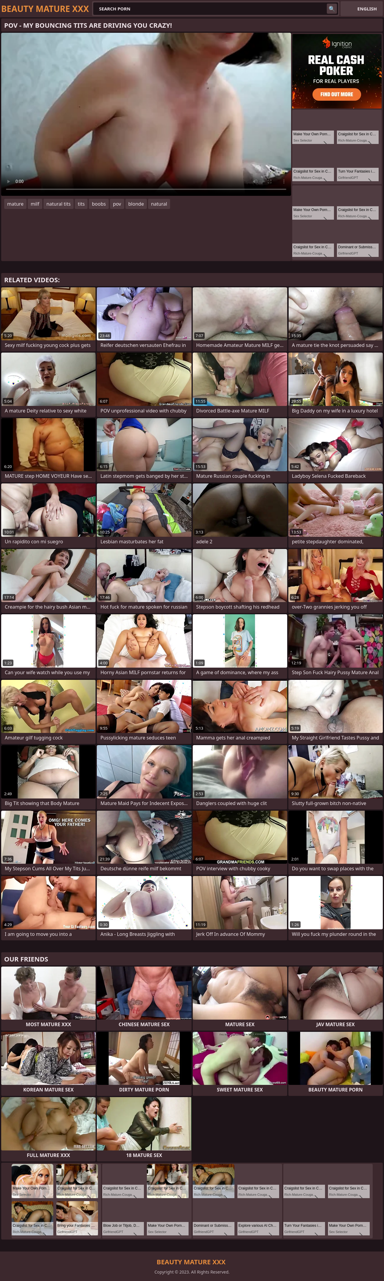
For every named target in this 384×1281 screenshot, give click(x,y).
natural (159, 204)
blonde (136, 204)
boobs (99, 204)
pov (117, 204)
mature (15, 204)
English (367, 9)
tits (81, 204)
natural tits (58, 204)
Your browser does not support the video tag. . (146, 114)
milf (35, 204)
